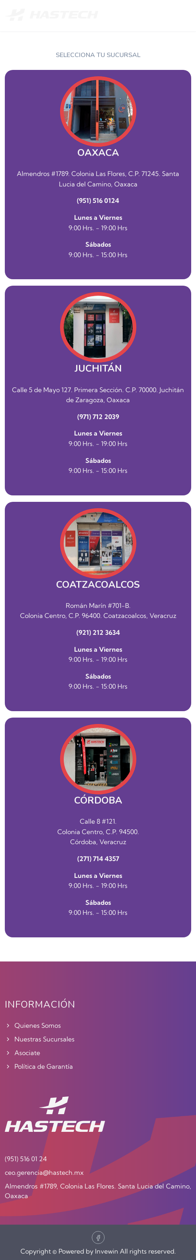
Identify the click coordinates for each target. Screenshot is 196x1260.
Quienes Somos (33, 1025)
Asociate (22, 1053)
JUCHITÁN (98, 368)
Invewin (106, 1251)
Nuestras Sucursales (40, 1039)
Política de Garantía (39, 1066)
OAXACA (98, 153)
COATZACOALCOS (98, 585)
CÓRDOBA (98, 800)
